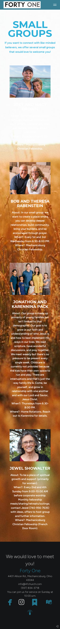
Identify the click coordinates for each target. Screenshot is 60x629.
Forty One (30, 570)
